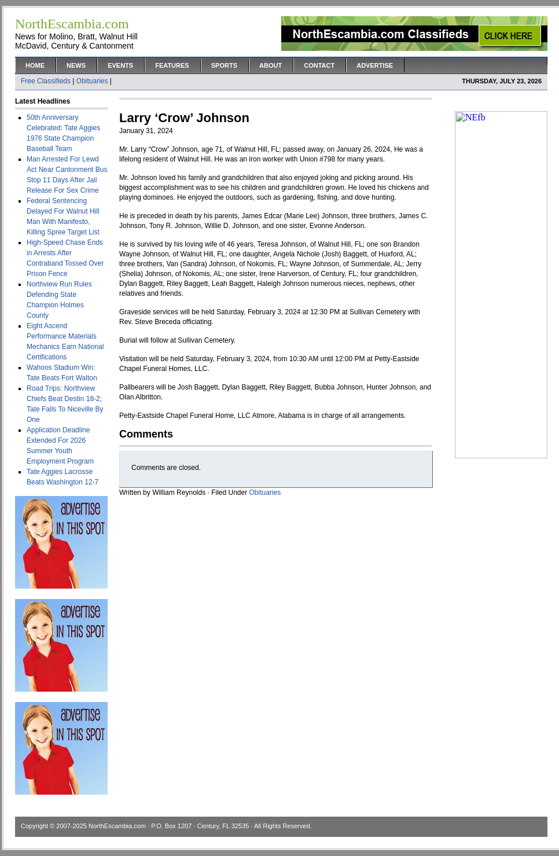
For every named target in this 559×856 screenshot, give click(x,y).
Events (120, 65)
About (270, 65)
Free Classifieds (46, 81)
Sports (224, 65)
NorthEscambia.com (117, 825)
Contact (319, 65)
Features (172, 65)
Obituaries (92, 81)
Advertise (374, 65)
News (76, 65)
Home (35, 65)
